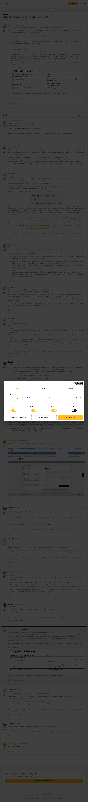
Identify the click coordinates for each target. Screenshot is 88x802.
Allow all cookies (70, 417)
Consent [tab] (17, 388)
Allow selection (44, 417)
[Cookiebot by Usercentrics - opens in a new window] (75, 383)
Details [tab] (44, 388)
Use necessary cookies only (18, 417)
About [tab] (71, 388)
